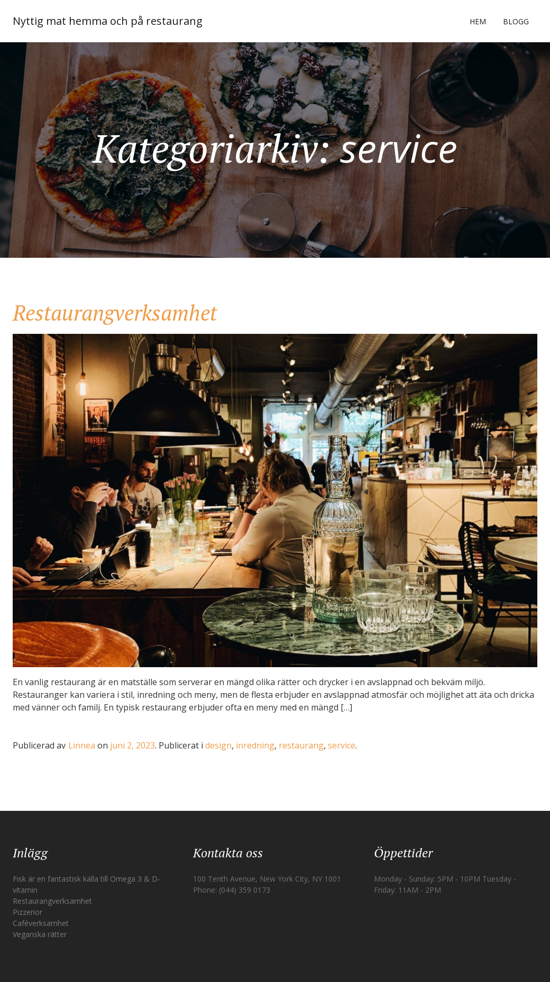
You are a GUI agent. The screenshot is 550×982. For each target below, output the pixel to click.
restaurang (301, 745)
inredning (255, 745)
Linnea (81, 745)
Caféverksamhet (41, 923)
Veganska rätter (40, 934)
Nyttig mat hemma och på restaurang (108, 21)
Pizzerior (27, 912)
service (341, 745)
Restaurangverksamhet (115, 312)
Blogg (516, 21)
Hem (478, 21)
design (218, 745)
